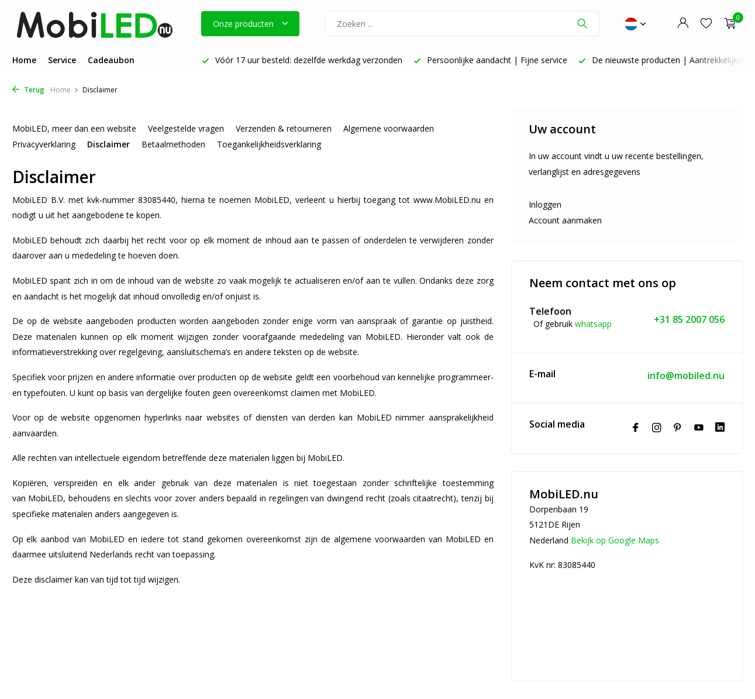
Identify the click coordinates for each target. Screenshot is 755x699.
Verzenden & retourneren (284, 128)
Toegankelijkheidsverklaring (269, 144)
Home (24, 60)
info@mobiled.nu (686, 376)
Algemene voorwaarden (388, 128)
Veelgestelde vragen (186, 128)
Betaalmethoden (173, 144)
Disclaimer (108, 144)
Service (62, 60)
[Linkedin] (720, 428)
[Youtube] (699, 428)
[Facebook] (635, 428)
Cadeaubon (111, 60)
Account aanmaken (565, 220)
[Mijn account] (682, 23)
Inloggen (545, 204)
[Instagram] (656, 428)
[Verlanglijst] (706, 23)
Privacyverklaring (43, 144)
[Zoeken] (462, 23)
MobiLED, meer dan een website (74, 128)
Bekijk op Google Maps (615, 540)
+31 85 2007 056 (689, 320)
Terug (28, 90)
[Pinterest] (677, 428)
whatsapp (593, 323)
